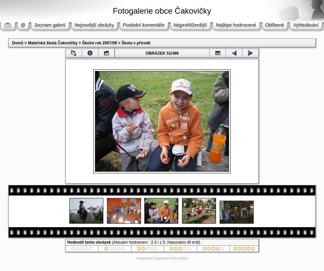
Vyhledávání (306, 25)
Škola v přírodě (136, 43)
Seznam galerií (49, 25)
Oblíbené (274, 25)
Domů (17, 43)
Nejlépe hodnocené (236, 25)
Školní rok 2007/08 (99, 43)
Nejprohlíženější (190, 25)
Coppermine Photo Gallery (170, 258)
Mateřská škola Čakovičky (53, 43)
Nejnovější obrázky (94, 25)
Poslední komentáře (144, 25)
